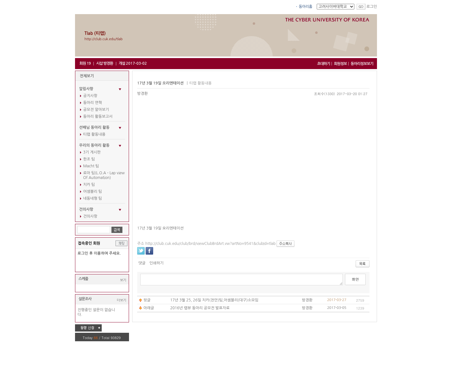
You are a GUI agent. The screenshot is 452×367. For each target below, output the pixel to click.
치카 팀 (89, 184)
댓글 (142, 263)
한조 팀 (89, 159)
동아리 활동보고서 (98, 116)
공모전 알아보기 (96, 109)
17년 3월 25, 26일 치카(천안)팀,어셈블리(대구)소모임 (214, 300)
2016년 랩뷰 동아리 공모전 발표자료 (199, 308)
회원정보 (340, 64)
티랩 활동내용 (94, 134)
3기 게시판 (92, 152)
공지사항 (90, 96)
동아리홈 (305, 6)
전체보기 (87, 76)
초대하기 (323, 64)
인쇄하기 (156, 263)
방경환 (142, 93)
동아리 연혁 (92, 103)
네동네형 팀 (92, 198)
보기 (123, 280)
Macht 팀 (91, 166)
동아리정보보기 (362, 64)
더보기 (121, 300)
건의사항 (90, 216)
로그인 (371, 6)
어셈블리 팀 (92, 191)
